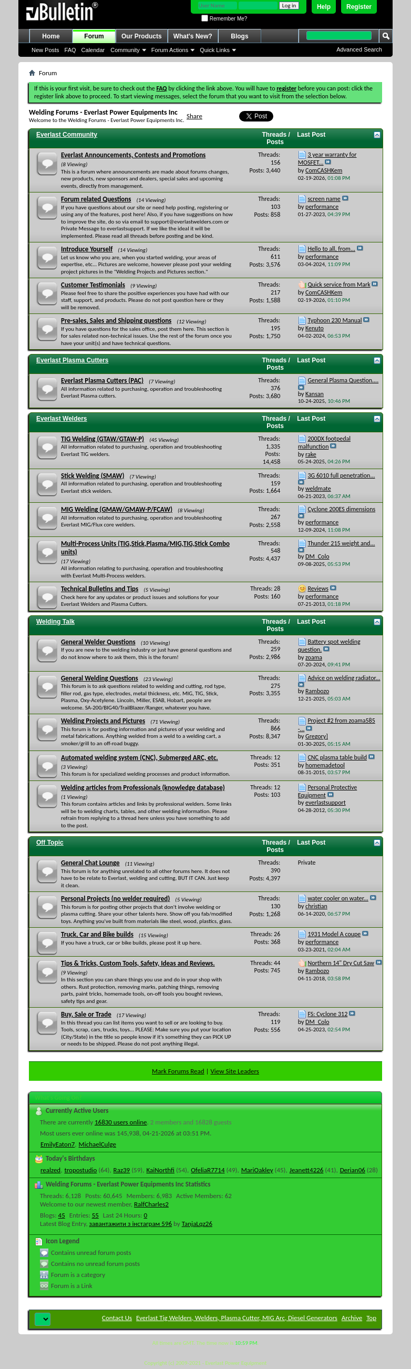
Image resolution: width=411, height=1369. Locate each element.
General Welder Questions (98, 642)
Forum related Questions (96, 199)
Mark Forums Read (178, 1071)
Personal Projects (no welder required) (115, 898)
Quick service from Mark (338, 284)
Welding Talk (55, 621)
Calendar (93, 50)
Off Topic (50, 842)
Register (359, 7)
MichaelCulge (97, 1144)
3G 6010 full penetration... (341, 475)
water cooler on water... (337, 898)
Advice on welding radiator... (343, 678)
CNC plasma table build (337, 757)
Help (324, 7)
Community (125, 50)
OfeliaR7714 (207, 1170)
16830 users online (121, 1122)
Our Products (141, 36)
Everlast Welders (61, 418)
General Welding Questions (99, 678)
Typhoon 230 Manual (334, 320)
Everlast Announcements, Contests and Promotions (133, 155)
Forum (94, 36)
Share (194, 116)
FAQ (70, 50)
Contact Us (117, 1318)
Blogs (239, 36)
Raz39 (122, 1170)
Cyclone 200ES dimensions (341, 509)
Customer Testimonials (93, 285)
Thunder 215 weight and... (341, 543)
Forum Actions (169, 50)
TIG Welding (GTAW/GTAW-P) (102, 439)
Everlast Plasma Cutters (72, 360)
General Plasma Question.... (342, 380)
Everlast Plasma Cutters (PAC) (102, 380)
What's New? (192, 36)
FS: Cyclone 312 (327, 1014)
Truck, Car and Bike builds (97, 934)
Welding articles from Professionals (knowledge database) (143, 788)
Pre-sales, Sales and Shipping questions (116, 320)
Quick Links (215, 50)
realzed (50, 1170)
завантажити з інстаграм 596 (130, 1224)
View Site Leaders (234, 1071)
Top (371, 1318)
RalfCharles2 (151, 1204)
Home (50, 36)
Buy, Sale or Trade (86, 1014)
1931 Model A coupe (334, 934)
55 (95, 1215)
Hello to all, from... (331, 248)
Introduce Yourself (86, 249)
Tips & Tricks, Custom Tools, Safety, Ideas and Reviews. (138, 963)
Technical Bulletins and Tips (99, 589)
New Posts (45, 50)
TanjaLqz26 (197, 1224)
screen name (323, 198)
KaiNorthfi (160, 1170)
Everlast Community (66, 134)
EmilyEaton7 (57, 1144)
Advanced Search (359, 49)
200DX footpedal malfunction (324, 442)
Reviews (317, 588)
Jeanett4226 (307, 1170)
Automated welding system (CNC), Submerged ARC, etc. (139, 758)
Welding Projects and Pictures (103, 721)
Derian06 (352, 1170)
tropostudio (80, 1170)
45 (61, 1215)
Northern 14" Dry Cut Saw (340, 963)
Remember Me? (224, 19)
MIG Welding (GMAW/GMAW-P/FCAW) (116, 509)
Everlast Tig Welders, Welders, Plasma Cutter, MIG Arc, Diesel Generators (236, 1318)
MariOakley (257, 1170)
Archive (352, 1318)
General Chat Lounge (90, 863)
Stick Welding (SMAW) (92, 476)
